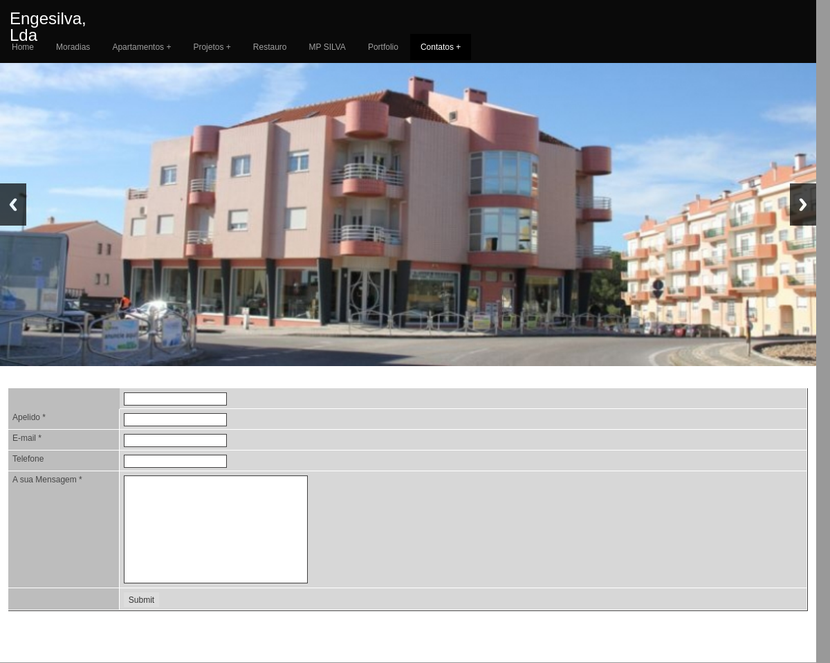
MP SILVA (327, 47)
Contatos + (441, 47)
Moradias (73, 47)
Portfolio (383, 47)
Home (23, 47)
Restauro (270, 47)
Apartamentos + (141, 47)
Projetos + (211, 47)
